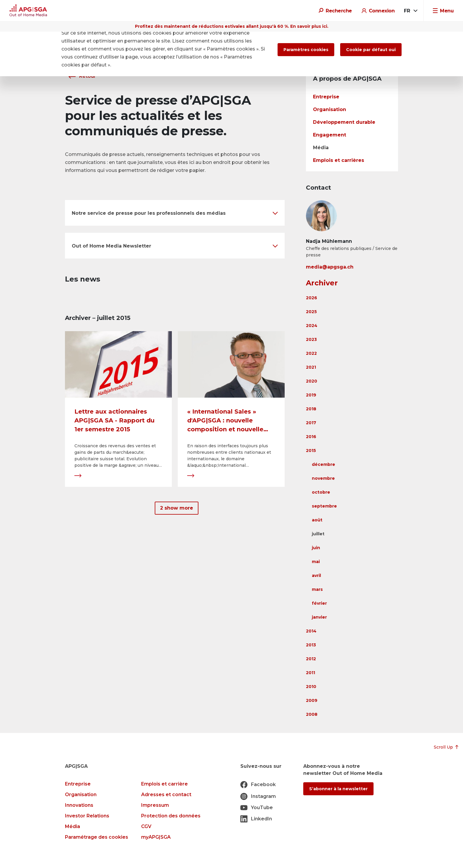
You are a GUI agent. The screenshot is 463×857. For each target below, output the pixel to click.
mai (316, 561)
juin (316, 547)
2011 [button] (310, 672)
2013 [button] (311, 645)
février (319, 603)
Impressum (155, 805)
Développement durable (344, 122)
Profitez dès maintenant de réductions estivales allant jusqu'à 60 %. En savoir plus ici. (231, 26)
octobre (321, 492)
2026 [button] (311, 297)
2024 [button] (311, 325)
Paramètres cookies (305, 49)
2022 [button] (311, 353)
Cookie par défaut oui (371, 49)
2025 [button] (311, 311)
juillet (318, 533)
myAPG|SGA (156, 837)
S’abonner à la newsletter (338, 788)
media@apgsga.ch (329, 267)
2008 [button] (311, 714)
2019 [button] (311, 395)
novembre (323, 478)
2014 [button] (311, 631)
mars (317, 589)
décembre (323, 464)
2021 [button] (311, 367)
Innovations (79, 805)
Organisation (329, 109)
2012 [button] (311, 658)
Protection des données (170, 816)
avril (316, 575)
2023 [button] (311, 339)
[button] (175, 213)
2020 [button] (311, 381)
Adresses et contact (166, 794)
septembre (324, 506)
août (317, 520)
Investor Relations (87, 816)
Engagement (329, 135)
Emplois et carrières (338, 160)
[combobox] (410, 10)
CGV (146, 826)
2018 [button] (311, 409)
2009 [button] (311, 700)
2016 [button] (311, 436)
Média (321, 147)
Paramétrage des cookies (96, 837)
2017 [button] (311, 422)
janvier (319, 617)
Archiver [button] (322, 283)
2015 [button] (311, 450)
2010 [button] (311, 686)
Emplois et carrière (164, 784)
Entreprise (326, 97)
